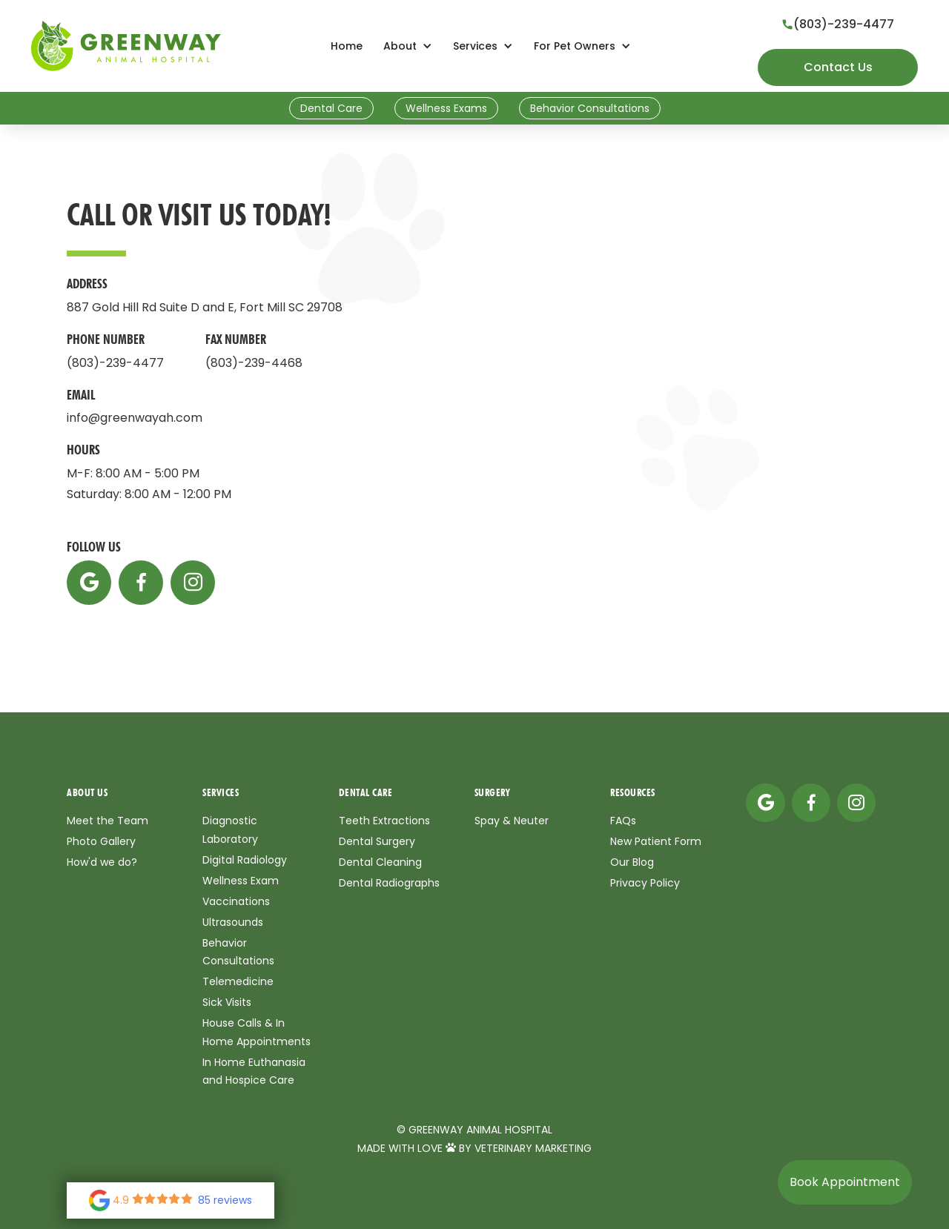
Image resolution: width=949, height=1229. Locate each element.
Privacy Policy (645, 882)
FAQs (623, 820)
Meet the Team (107, 820)
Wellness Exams (446, 108)
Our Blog (632, 862)
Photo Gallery (101, 841)
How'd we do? (102, 862)
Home (347, 46)
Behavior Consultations (589, 108)
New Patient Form (655, 841)
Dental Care (331, 108)
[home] (126, 45)
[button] (408, 46)
